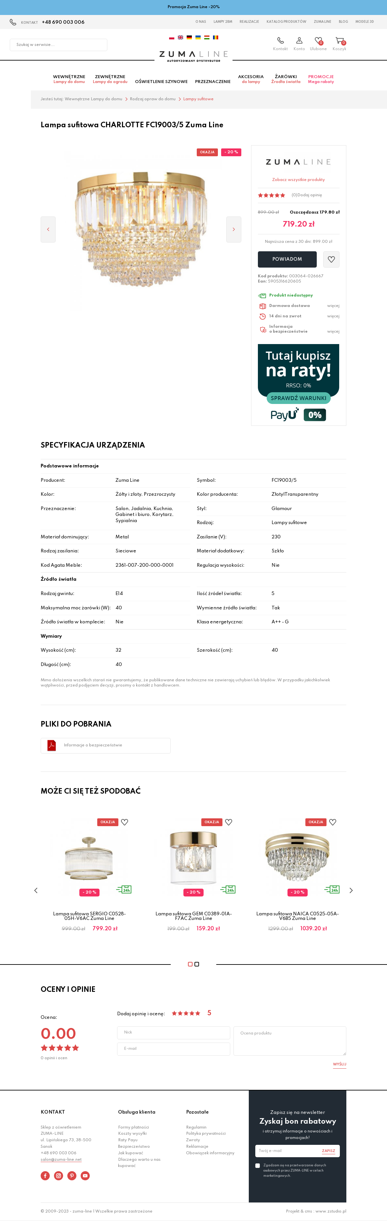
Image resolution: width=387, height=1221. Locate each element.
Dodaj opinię (309, 195)
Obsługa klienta (136, 1112)
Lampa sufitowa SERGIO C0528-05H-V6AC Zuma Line (89, 916)
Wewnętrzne (69, 79)
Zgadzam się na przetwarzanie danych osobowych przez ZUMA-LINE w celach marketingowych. (294, 1170)
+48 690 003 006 (63, 22)
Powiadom (287, 259)
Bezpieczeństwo (134, 1147)
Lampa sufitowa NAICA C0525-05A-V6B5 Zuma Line (297, 916)
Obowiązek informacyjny (210, 1153)
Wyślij (339, 1064)
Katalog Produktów (286, 21)
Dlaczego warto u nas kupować (139, 1163)
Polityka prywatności (206, 1134)
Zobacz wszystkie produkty (298, 180)
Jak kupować (130, 1153)
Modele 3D (364, 21)
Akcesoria (251, 79)
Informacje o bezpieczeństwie (93, 745)
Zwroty (193, 1140)
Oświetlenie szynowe (161, 82)
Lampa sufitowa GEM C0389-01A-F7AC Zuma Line (193, 916)
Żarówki (285, 79)
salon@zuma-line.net (61, 1160)
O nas (200, 21)
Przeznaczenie (213, 82)
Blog (343, 21)
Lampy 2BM (223, 21)
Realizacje (249, 21)
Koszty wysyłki (132, 1134)
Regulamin (196, 1128)
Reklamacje (197, 1147)
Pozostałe (197, 1112)
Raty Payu (128, 1140)
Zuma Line (322, 21)
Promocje (321, 79)
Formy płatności (133, 1128)
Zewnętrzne (110, 79)
